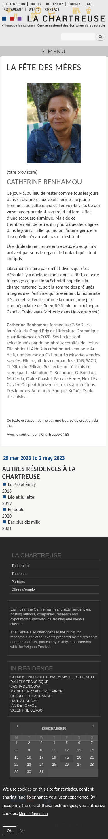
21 (92, 757)
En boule (16, 509)
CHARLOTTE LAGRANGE (30, 696)
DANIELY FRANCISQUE (29, 682)
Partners (18, 582)
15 (16, 757)
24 (41, 765)
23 (29, 765)
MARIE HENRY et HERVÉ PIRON (36, 691)
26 (67, 765)
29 (16, 772)
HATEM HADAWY (24, 701)
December (54, 728)
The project (20, 566)
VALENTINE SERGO (26, 710)
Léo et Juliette (21, 497)
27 (79, 765)
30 (29, 772)
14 (92, 750)
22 (16, 765)
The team (18, 574)
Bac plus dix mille (24, 522)
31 (41, 772)
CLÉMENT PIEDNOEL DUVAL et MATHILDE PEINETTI (53, 677)
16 (29, 757)
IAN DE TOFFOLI (23, 706)
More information (33, 814)
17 (41, 757)
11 (54, 750)
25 (54, 765)
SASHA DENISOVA (25, 686)
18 (54, 757)
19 (67, 758)
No (22, 830)
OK (9, 830)
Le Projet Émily (22, 484)
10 (41, 750)
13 (79, 750)
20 (79, 757)
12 (67, 750)
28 (92, 765)
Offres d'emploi (23, 589)
